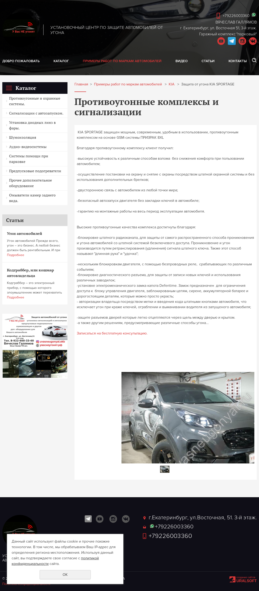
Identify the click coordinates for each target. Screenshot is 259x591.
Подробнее (15, 255)
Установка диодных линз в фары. (32, 125)
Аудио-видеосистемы (28, 146)
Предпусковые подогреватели (35, 171)
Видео (181, 61)
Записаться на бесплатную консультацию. (112, 333)
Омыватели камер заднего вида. (32, 198)
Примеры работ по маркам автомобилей (122, 61)
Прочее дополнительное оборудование (30, 183)
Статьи (208, 61)
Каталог (61, 61)
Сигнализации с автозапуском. (36, 113)
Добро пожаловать (21, 61)
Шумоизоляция (22, 137)
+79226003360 (236, 15)
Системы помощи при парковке (28, 159)
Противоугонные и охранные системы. (34, 101)
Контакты (238, 61)
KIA (172, 84)
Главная (81, 84)
